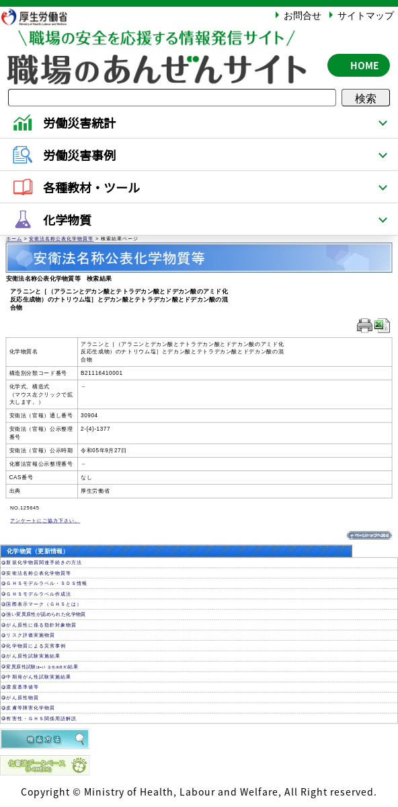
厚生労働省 (41, 16)
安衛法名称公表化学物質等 (61, 239)
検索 (365, 98)
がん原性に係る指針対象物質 (41, 625)
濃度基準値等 (22, 688)
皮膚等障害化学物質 (30, 708)
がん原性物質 (22, 698)
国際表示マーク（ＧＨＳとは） (43, 604)
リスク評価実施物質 (30, 636)
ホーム (14, 239)
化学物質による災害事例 (35, 646)
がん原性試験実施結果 (33, 656)
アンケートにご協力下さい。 (45, 521)
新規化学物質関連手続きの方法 (43, 563)
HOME (364, 65)
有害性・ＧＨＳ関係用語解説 (41, 718)
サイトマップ (365, 15)
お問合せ (302, 15)
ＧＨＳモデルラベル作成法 (38, 594)
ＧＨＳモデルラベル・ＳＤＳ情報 (46, 583)
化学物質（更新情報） (38, 551)
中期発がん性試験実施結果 (38, 677)
